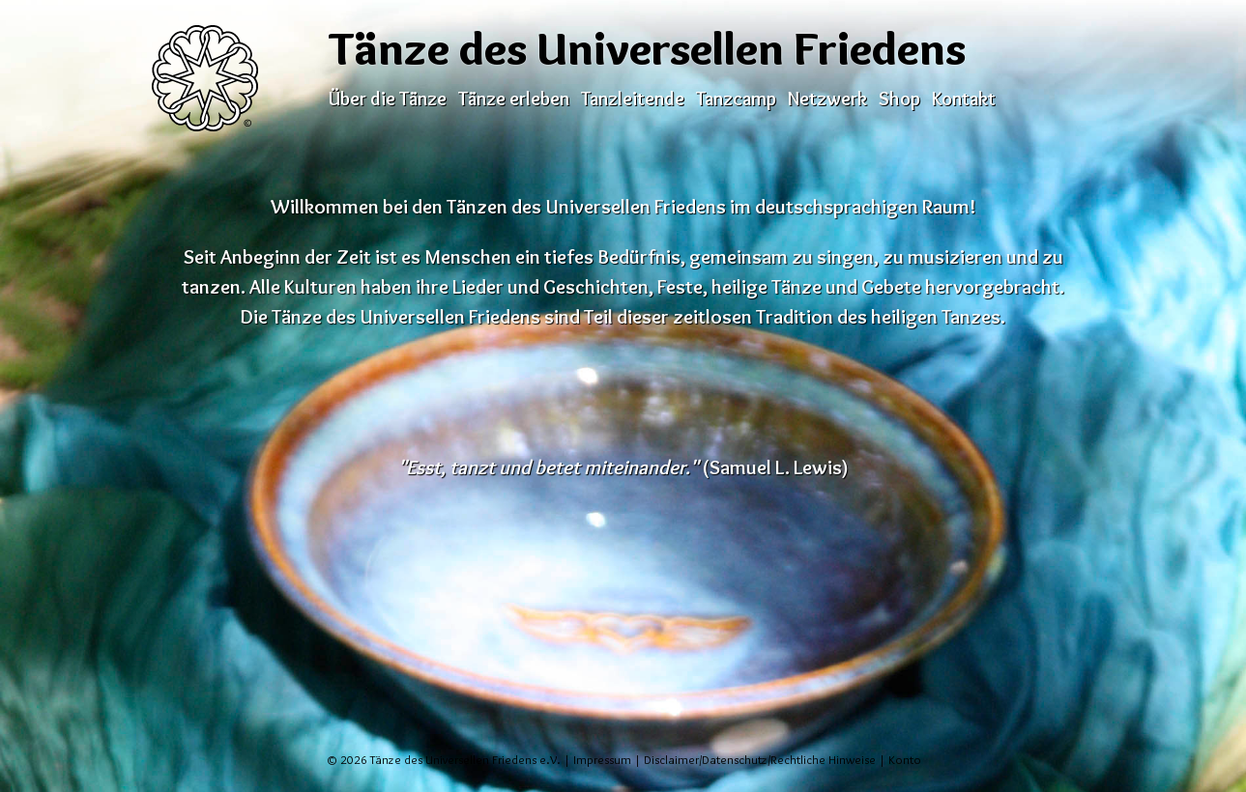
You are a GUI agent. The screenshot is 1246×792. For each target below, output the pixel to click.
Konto (904, 759)
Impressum (602, 759)
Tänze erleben (513, 98)
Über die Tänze (388, 98)
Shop (899, 98)
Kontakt (964, 98)
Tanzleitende (632, 98)
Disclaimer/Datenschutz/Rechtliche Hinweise (760, 759)
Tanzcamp (736, 98)
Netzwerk (827, 98)
